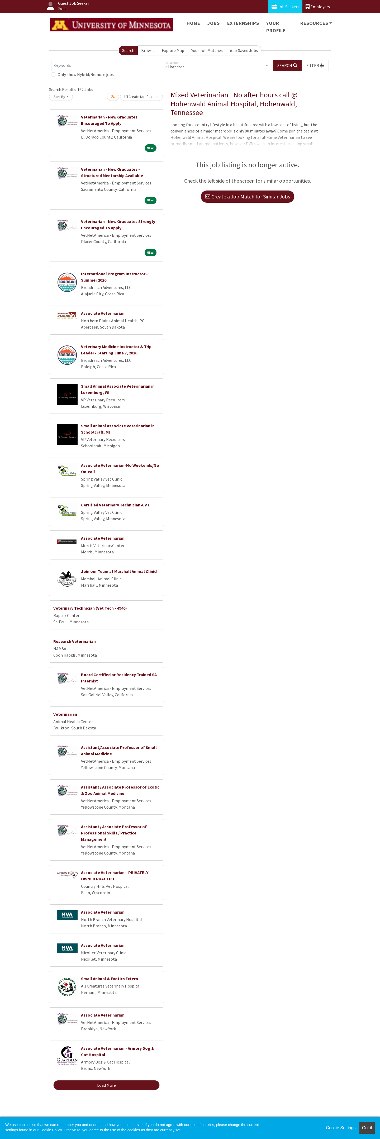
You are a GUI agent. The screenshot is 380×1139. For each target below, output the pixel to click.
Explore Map (173, 50)
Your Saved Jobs (244, 50)
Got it (367, 1128)
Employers (318, 6)
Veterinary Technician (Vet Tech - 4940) (90, 608)
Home (193, 23)
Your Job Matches (207, 50)
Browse (148, 50)
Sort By (59, 96)
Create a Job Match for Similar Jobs (247, 196)
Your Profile (276, 27)
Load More (106, 1085)
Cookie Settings (340, 1128)
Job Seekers (285, 6)
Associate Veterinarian (103, 313)
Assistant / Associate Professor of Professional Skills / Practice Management (114, 833)
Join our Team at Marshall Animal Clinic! (119, 571)
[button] (315, 65)
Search (128, 50)
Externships (243, 23)
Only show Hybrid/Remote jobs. (86, 74)
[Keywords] (106, 65)
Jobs (213, 23)
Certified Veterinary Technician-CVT (115, 504)
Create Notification (141, 96)
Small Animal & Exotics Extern (109, 978)
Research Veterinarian (74, 641)
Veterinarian (65, 714)
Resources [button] (314, 23)
